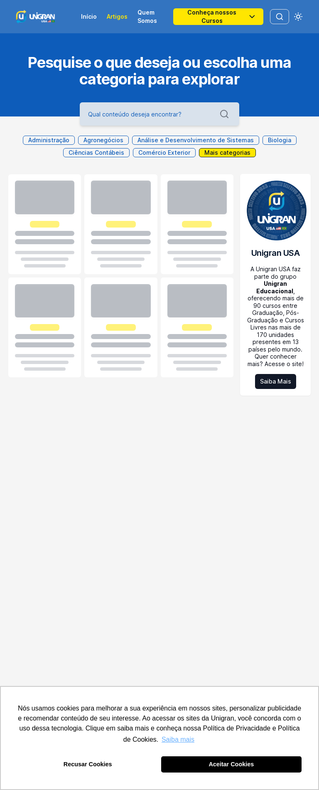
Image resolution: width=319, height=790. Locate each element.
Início (89, 16)
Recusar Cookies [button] (88, 764)
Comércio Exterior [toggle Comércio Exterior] (164, 152)
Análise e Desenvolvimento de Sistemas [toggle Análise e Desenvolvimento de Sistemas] (195, 140)
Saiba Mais (275, 381)
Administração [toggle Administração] (48, 140)
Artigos (117, 16)
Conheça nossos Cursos (222, 16)
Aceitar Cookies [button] (231, 764)
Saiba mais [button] (178, 739)
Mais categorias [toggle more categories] (227, 152)
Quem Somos (147, 16)
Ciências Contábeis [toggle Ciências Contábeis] (96, 152)
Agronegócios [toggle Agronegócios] (103, 140)
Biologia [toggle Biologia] (279, 140)
